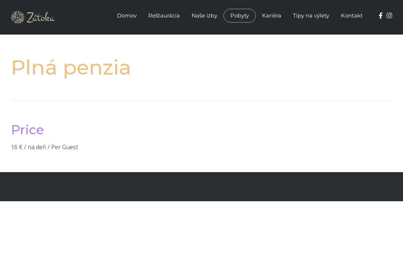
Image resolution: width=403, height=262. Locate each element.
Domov (127, 15)
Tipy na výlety (311, 15)
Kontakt (352, 15)
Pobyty (239, 15)
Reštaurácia (164, 15)
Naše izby (204, 15)
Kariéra (271, 15)
